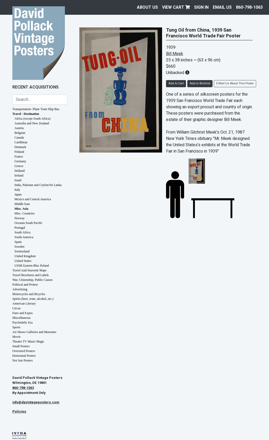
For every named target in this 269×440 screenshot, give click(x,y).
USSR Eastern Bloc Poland (31, 265)
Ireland (18, 175)
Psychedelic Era (22, 322)
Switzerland (21, 251)
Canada (19, 137)
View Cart (176, 7)
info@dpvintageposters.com (35, 402)
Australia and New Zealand (31, 123)
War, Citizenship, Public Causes (32, 280)
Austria (19, 128)
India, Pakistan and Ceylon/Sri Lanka (38, 185)
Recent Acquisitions (35, 87)
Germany (20, 161)
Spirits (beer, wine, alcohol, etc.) (32, 299)
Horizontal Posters (24, 356)
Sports (16, 327)
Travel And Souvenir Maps (29, 270)
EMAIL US (222, 7)
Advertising (19, 289)
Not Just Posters (22, 360)
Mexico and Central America (32, 199)
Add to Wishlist (200, 83)
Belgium (19, 133)
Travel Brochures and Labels (30, 275)
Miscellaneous (21, 318)
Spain (18, 242)
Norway (19, 218)
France (18, 156)
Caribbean (20, 142)
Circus (16, 308)
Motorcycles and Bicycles (28, 294)
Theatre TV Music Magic (28, 341)
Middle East (22, 204)
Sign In (201, 7)
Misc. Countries (24, 213)
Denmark (20, 147)
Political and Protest (25, 284)
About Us (147, 7)
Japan (18, 194)
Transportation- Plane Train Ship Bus (35, 109)
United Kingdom (25, 256)
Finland (19, 152)
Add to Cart (176, 83)
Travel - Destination (25, 114)
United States (22, 261)
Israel (18, 180)
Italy (17, 190)
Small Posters (21, 346)
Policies (19, 411)
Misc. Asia (21, 209)
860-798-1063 (249, 7)
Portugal (19, 227)
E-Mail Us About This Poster (235, 83)
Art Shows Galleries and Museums (34, 332)
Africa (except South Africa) (32, 118)
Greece (18, 166)
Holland (19, 171)
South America (23, 237)
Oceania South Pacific (28, 223)
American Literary (24, 303)
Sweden (19, 246)
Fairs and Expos (22, 313)
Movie (16, 337)
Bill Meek (174, 54)
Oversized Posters (23, 351)
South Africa (22, 232)
